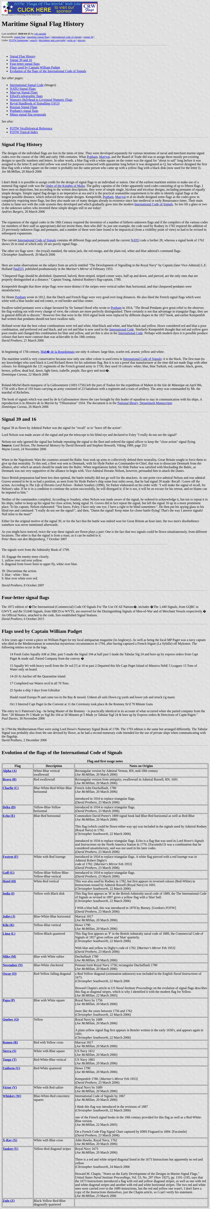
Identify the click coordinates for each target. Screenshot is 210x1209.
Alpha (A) (10, 771)
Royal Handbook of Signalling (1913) (35, 103)
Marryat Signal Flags (24, 92)
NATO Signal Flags (23, 88)
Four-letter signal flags (25, 63)
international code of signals (66, 36)
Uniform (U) (11, 1068)
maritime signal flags (38, 36)
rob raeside (40, 33)
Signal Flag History (22, 56)
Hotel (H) (9, 881)
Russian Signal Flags (23, 107)
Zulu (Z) (9, 1200)
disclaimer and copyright (52, 40)
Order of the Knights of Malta (65, 186)
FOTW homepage (18, 40)
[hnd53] (18, 269)
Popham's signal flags (24, 110)
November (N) (13, 965)
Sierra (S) (9, 1051)
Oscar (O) (10, 973)
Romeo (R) (10, 1042)
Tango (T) (9, 1059)
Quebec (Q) (11, 1019)
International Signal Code (26, 85)
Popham (92, 157)
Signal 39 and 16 (21, 60)
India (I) (8, 893)
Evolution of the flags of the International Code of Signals (48, 71)
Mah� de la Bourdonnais (58, 351)
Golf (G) (8, 872)
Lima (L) (9, 933)
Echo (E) (9, 816)
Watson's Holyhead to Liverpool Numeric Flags (41, 99)
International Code (121, 329)
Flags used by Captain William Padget (35, 67)
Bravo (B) (9, 779)
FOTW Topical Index (24, 132)
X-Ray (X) (10, 1140)
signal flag (19, 36)
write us (71, 40)
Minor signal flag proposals (28, 114)
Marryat (104, 157)
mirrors (81, 40)
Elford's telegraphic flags (26, 96)
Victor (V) (10, 1087)
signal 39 (88, 36)
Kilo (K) (8, 925)
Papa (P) (9, 1000)
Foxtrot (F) (10, 856)
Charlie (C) (11, 788)
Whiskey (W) (12, 1096)
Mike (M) (9, 956)
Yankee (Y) (10, 1149)
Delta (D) (9, 807)
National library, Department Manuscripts (144, 403)
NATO (135, 240)
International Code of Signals (153, 204)
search (33, 40)
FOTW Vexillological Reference (31, 128)
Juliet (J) (9, 916)
